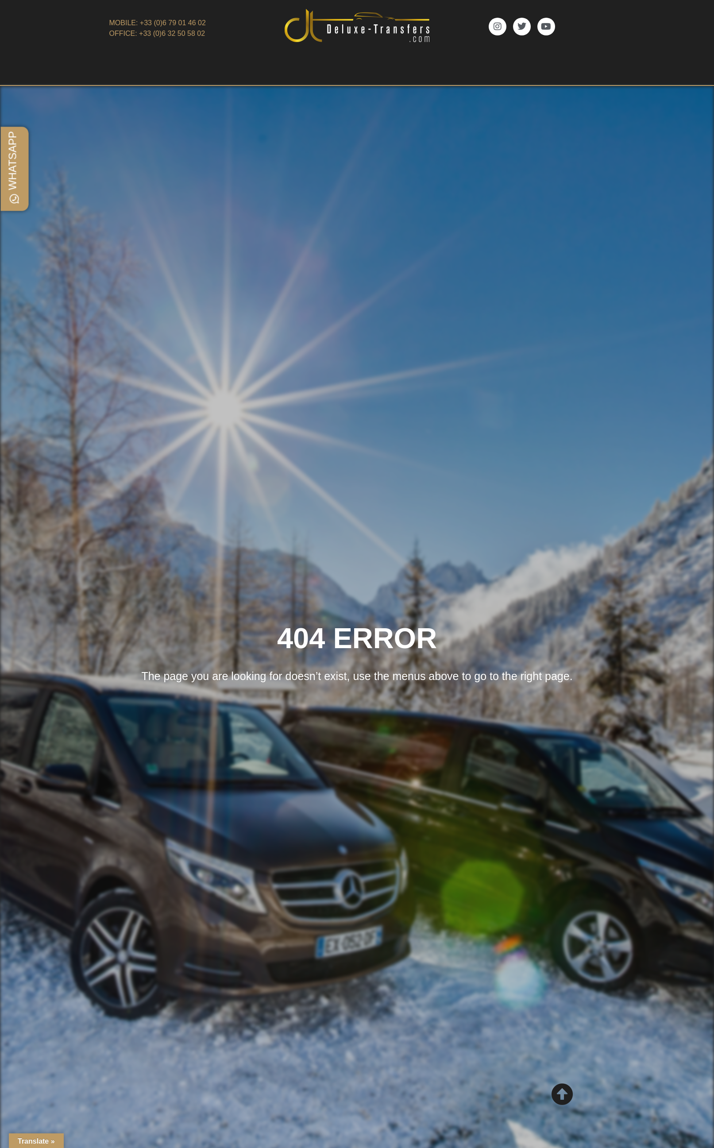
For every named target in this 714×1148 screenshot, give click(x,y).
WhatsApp (13, 160)
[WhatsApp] (14, 198)
